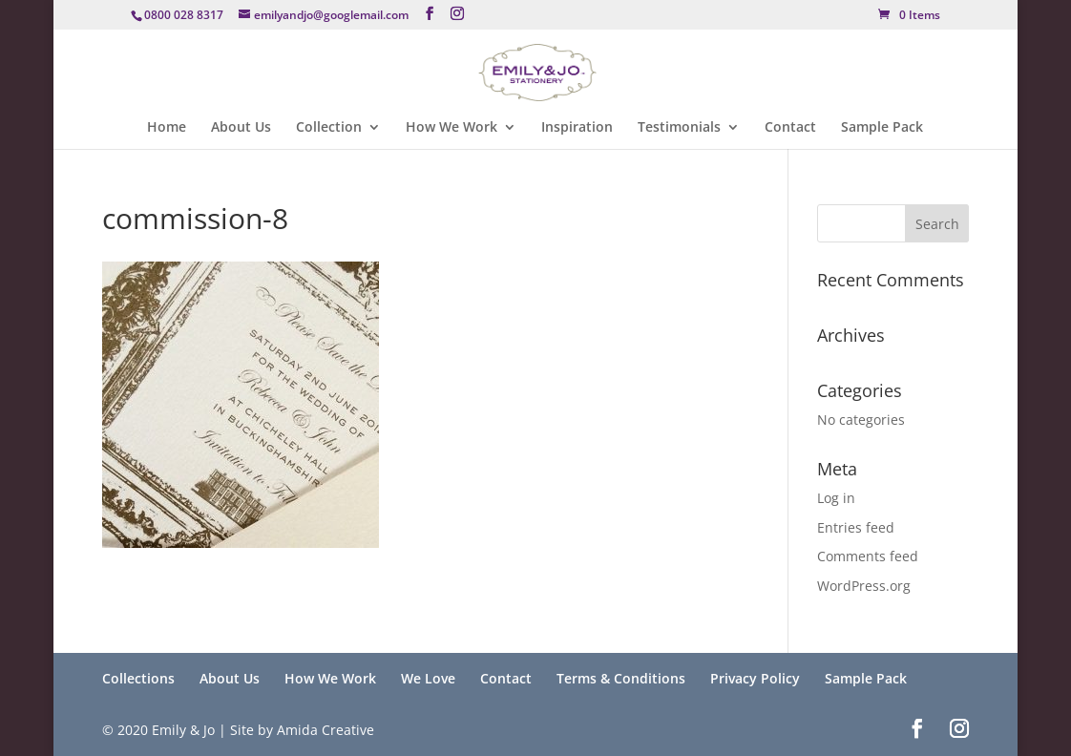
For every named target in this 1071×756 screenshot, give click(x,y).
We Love (428, 678)
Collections (138, 678)
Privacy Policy (755, 678)
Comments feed (867, 556)
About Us (241, 128)
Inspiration (577, 128)
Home (166, 128)
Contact (790, 128)
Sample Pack (882, 128)
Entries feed (855, 527)
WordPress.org (864, 586)
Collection (329, 128)
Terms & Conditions (620, 678)
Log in (836, 498)
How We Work (451, 128)
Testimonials (679, 128)
